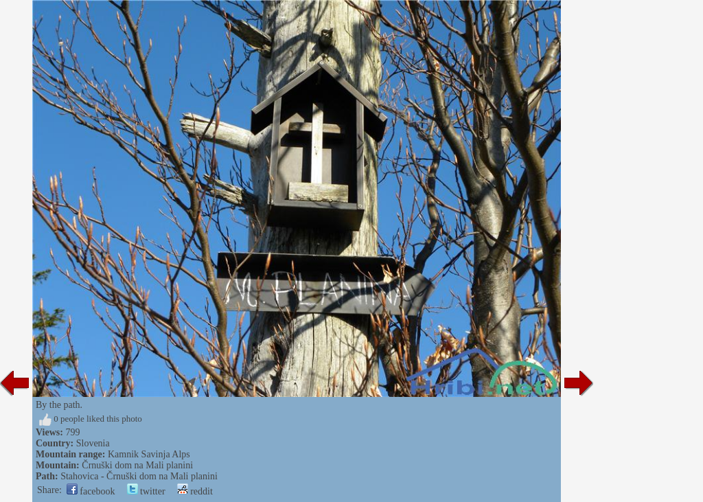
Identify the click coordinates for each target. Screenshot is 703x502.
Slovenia (93, 443)
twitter (146, 491)
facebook (91, 491)
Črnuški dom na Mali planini (137, 465)
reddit (195, 491)
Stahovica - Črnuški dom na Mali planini (139, 476)
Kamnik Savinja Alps (149, 454)
